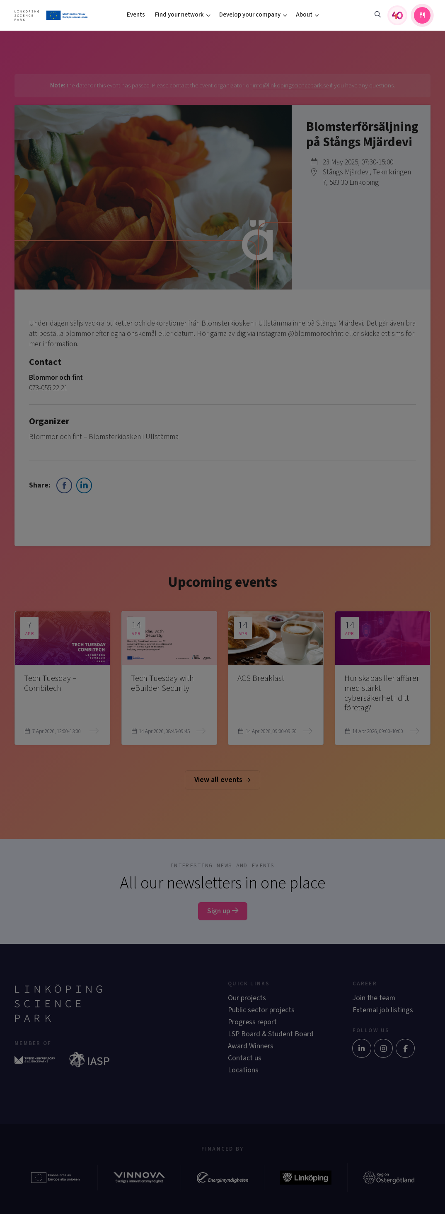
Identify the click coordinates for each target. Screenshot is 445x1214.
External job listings (383, 1010)
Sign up (222, 911)
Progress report (252, 1022)
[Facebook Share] (64, 485)
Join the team (374, 998)
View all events (222, 780)
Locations (243, 1070)
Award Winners (250, 1046)
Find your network (179, 14)
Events (136, 14)
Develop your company (250, 14)
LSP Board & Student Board (271, 1034)
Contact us (244, 1058)
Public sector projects (261, 1010)
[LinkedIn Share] (84, 485)
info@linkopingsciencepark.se (291, 85)
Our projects (247, 998)
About (304, 14)
